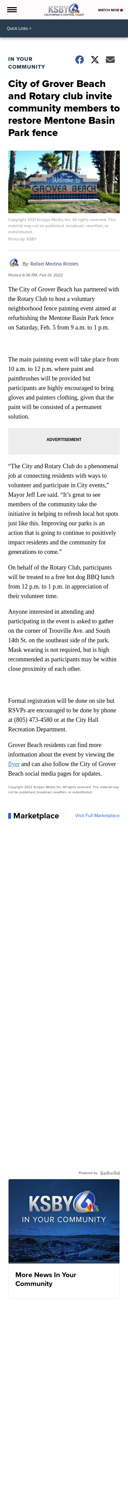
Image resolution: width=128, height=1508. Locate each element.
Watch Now (110, 10)
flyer (14, 764)
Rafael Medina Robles (54, 264)
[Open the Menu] (11, 10)
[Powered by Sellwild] (110, 1173)
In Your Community (26, 63)
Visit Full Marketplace (97, 815)
